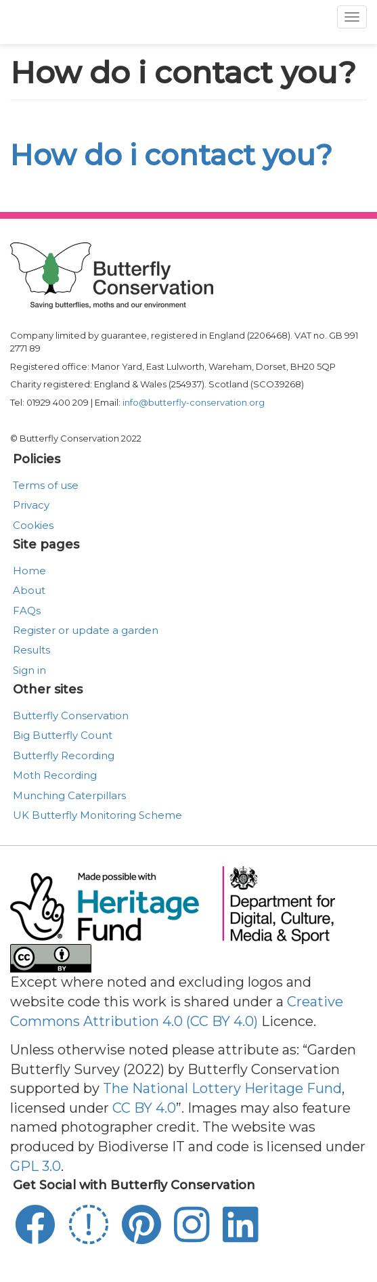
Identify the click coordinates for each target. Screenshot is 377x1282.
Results (31, 649)
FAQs (27, 610)
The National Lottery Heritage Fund (222, 1088)
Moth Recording (55, 775)
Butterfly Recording (63, 755)
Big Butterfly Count (62, 735)
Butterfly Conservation (71, 715)
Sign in (29, 670)
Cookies (33, 525)
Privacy (31, 504)
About (29, 590)
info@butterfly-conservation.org (194, 402)
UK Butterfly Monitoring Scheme (97, 815)
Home (29, 570)
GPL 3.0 (35, 1166)
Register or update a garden (85, 630)
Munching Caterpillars (69, 795)
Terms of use (46, 485)
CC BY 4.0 (144, 1108)
